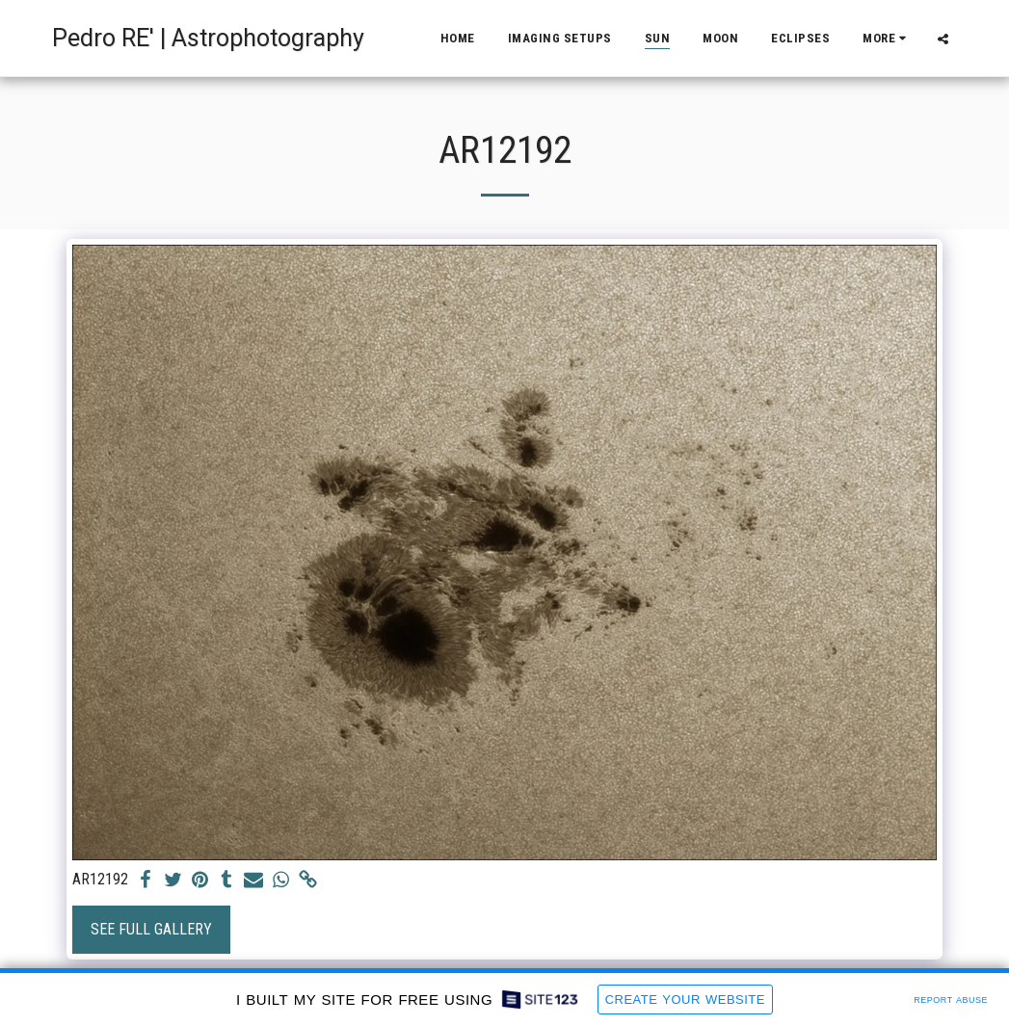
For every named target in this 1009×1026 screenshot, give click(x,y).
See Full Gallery (151, 929)
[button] (943, 38)
